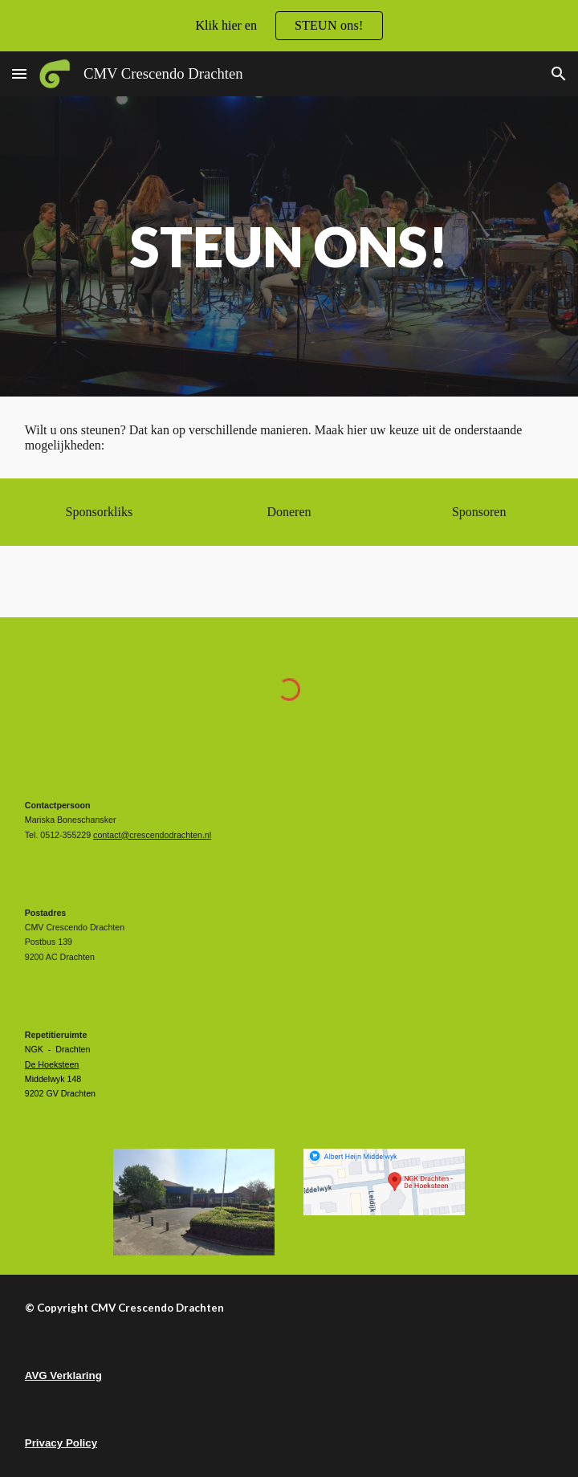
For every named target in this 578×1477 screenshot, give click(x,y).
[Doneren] (288, 512)
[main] (289, 246)
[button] (19, 73)
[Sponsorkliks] (99, 512)
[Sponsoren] (479, 512)
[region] (289, 25)
